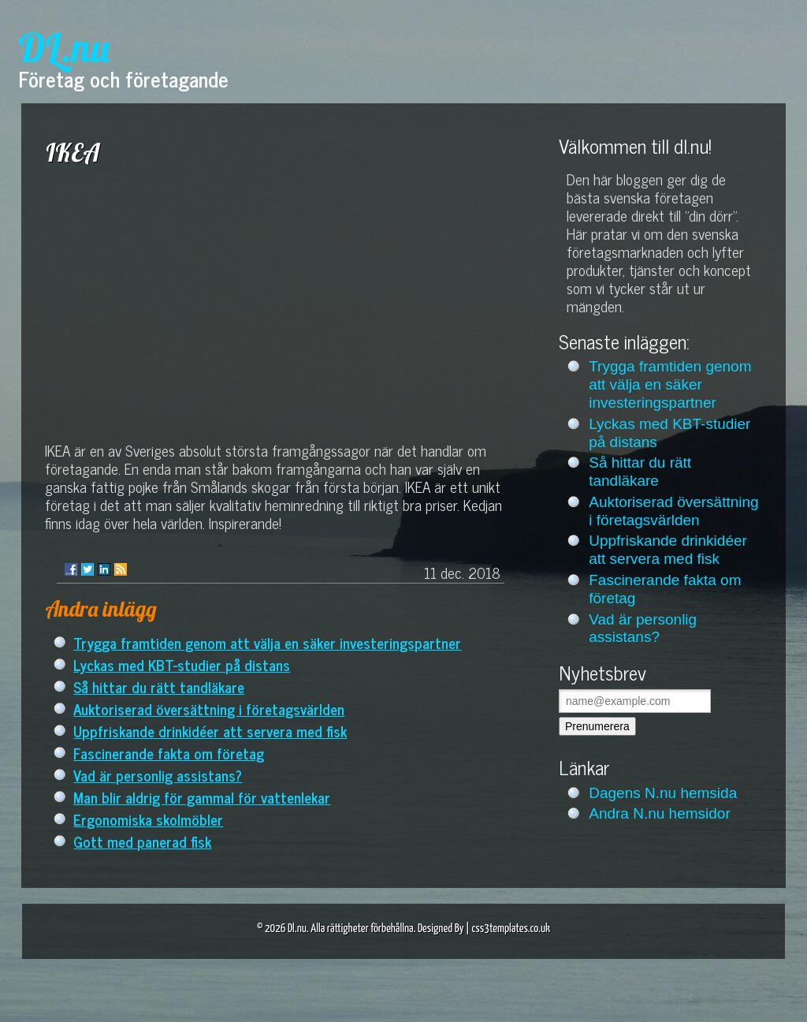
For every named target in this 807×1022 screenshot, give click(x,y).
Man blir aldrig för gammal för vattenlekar (201, 797)
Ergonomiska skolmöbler (148, 819)
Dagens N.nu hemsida (663, 793)
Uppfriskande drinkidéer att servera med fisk (210, 730)
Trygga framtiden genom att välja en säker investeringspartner (267, 642)
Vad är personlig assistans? (157, 775)
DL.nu (64, 48)
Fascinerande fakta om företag (168, 752)
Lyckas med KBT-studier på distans (181, 664)
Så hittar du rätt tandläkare (158, 686)
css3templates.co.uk (510, 928)
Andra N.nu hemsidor (660, 813)
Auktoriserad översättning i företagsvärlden (208, 708)
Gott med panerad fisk (142, 841)
